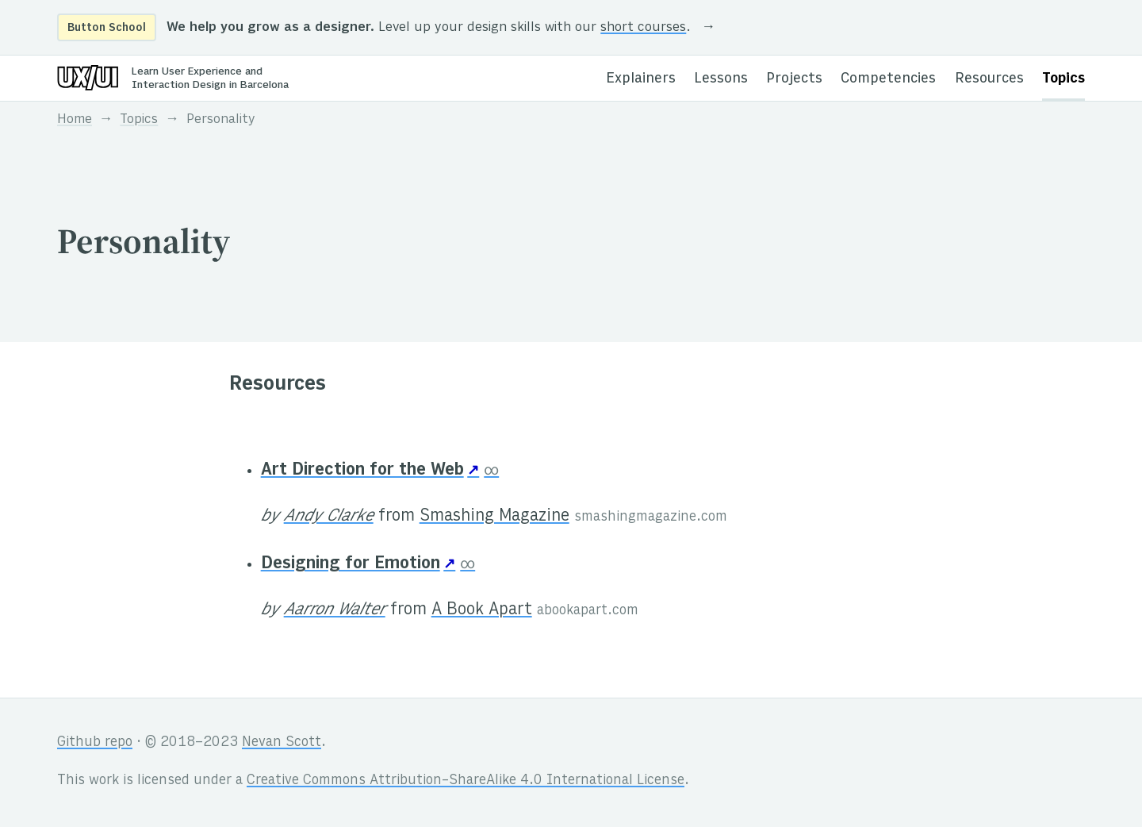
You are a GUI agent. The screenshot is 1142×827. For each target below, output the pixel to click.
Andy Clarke (329, 516)
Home (74, 120)
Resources (989, 79)
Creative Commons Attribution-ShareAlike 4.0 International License (465, 781)
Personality (220, 120)
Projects (794, 79)
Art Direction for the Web (362, 470)
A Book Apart (481, 610)
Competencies (888, 79)
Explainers (641, 79)
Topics (1063, 79)
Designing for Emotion (350, 564)
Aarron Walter (334, 610)
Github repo (94, 743)
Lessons (721, 79)
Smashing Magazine (494, 516)
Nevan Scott (281, 743)
